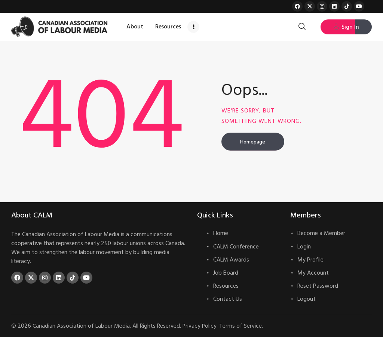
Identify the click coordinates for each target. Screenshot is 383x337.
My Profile (310, 260)
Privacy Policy (200, 326)
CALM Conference (236, 246)
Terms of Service (241, 326)
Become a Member (321, 233)
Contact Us (227, 299)
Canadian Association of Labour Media (81, 326)
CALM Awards (231, 260)
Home (220, 233)
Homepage (252, 141)
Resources (226, 286)
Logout (306, 299)
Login (304, 246)
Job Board (225, 273)
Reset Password (317, 286)
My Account (313, 273)
